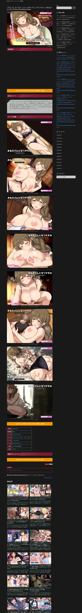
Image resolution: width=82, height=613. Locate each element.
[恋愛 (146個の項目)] (50, 567)
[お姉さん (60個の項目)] (19, 571)
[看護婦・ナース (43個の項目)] (29, 573)
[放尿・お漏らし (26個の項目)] (40, 577)
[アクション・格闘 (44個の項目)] (11, 573)
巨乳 (29, 438)
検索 (57, 5)
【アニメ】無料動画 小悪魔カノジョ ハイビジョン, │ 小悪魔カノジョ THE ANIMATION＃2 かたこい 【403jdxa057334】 (66, 45)
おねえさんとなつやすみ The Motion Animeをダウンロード (29, 460)
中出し (21, 438)
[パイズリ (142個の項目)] (9, 569)
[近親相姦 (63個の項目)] (14, 571)
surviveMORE (16, 440)
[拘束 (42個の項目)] (40, 573)
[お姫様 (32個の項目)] (46, 575)
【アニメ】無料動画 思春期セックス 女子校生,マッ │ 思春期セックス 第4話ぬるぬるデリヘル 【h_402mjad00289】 (66, 23)
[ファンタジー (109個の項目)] (37, 569)
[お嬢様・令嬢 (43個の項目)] (23, 573)
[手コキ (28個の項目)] (21, 577)
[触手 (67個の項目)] (50, 569)
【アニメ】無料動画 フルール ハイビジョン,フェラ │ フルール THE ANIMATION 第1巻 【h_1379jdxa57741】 (66, 17)
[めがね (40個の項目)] (9, 575)
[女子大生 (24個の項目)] (50, 577)
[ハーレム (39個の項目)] (19, 575)
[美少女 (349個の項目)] (23, 567)
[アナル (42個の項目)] (36, 573)
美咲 (72, 59)
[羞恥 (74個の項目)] (47, 569)
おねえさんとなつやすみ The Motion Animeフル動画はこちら (30, 90)
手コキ (25, 438)
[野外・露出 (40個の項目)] (49, 573)
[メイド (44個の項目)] (17, 573)
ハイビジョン (16, 438)
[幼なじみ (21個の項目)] (31, 579)
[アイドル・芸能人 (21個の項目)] (40, 579)
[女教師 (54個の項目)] (24, 571)
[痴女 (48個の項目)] (40, 571)
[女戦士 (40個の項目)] (14, 575)
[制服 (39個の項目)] (36, 575)
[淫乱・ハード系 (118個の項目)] (25, 569)
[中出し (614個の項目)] (19, 567)
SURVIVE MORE (17, 443)
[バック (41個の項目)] (44, 573)
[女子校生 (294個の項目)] (28, 567)
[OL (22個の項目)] (24, 579)
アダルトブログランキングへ (15, 470)
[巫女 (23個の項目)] (10, 579)
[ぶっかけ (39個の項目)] (31, 575)
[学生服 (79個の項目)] (42, 569)
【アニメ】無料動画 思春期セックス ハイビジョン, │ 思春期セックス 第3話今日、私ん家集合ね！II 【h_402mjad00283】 (66, 30)
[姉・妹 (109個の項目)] (31, 569)
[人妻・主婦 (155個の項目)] (46, 567)
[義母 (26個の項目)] (35, 577)
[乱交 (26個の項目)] (45, 577)
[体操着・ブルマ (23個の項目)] (17, 579)
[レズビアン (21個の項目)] (48, 579)
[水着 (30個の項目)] (50, 575)
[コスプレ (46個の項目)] (49, 571)
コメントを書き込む (30, 599)
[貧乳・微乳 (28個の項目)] (16, 577)
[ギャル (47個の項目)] (44, 571)
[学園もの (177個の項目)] (37, 567)
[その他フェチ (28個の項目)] (10, 577)
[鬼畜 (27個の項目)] (24, 577)
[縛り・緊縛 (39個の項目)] (25, 575)
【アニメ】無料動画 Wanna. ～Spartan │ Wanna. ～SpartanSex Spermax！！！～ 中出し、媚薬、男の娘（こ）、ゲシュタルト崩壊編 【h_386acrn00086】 (65, 37)
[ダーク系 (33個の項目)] (40, 575)
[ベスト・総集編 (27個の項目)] (30, 577)
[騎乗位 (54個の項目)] (29, 571)
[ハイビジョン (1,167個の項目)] (10, 567)
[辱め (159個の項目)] (41, 567)
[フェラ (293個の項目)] (33, 567)
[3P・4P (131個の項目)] (14, 569)
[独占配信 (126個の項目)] (19, 569)
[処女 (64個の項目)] (9, 571)
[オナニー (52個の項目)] (35, 571)
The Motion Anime (17, 435)
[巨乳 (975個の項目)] (15, 567)
